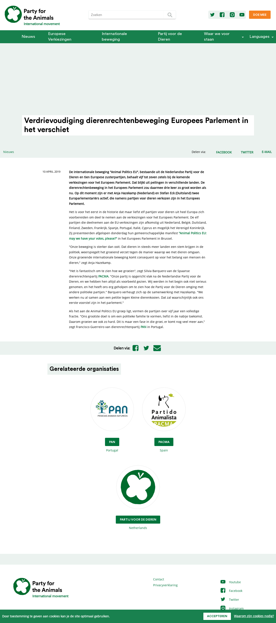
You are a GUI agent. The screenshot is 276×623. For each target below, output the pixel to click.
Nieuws (28, 37)
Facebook (231, 591)
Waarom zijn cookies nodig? (254, 616)
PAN (143, 327)
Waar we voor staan (217, 36)
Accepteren (217, 616)
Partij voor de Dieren (170, 36)
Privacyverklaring (165, 585)
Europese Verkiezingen (59, 36)
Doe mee (260, 14)
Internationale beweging (114, 36)
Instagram (232, 608)
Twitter (229, 600)
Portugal (112, 420)
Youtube (230, 582)
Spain (163, 420)
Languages (259, 37)
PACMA (103, 276)
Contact (158, 579)
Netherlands (138, 497)
